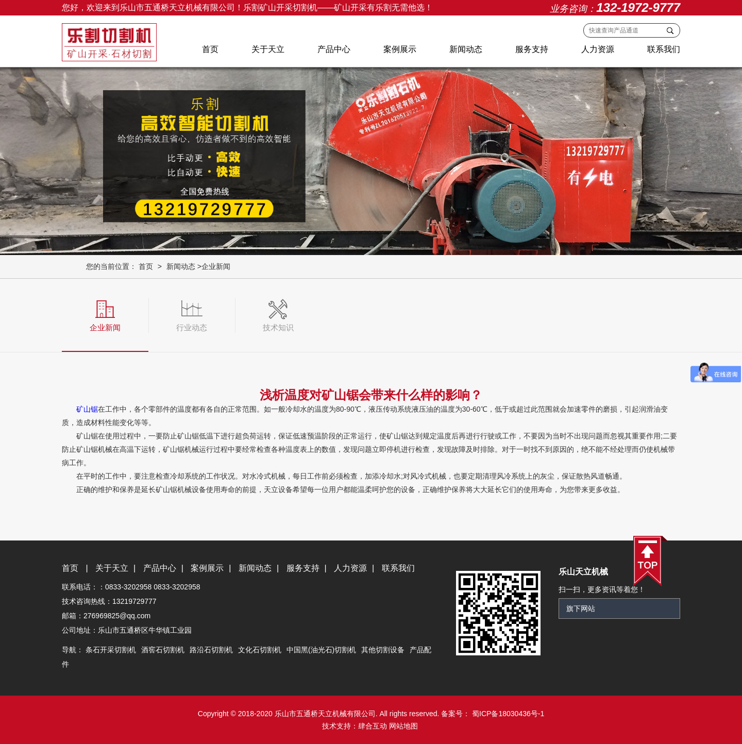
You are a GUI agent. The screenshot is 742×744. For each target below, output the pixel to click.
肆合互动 (372, 726)
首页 (210, 49)
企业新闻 (215, 266)
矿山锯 (87, 409)
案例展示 (399, 49)
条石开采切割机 (111, 650)
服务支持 (531, 49)
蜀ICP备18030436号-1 (507, 713)
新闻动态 (465, 49)
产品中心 (333, 49)
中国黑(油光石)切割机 (321, 650)
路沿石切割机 (211, 650)
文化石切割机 (259, 650)
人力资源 (597, 49)
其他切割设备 (382, 650)
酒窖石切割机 (162, 650)
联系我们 (663, 49)
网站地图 (403, 726)
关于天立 (267, 49)
